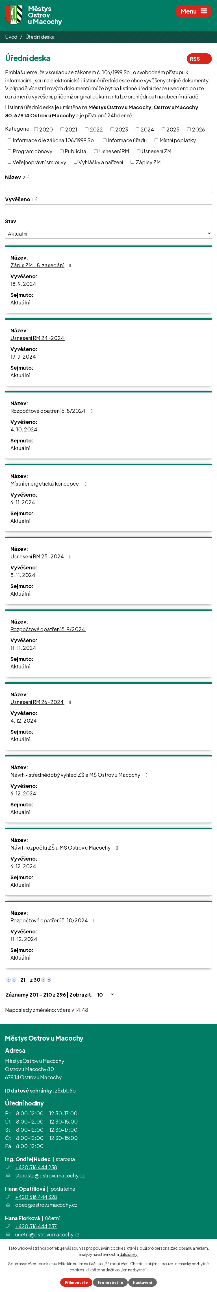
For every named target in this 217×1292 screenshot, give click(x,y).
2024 (147, 129)
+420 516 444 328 (36, 1197)
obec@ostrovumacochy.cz (46, 1204)
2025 (172, 129)
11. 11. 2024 (23, 647)
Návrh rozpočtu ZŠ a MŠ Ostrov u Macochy (65, 847)
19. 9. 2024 (23, 356)
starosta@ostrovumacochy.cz (50, 1175)
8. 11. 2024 (22, 575)
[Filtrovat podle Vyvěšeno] (108, 210)
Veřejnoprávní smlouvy (39, 162)
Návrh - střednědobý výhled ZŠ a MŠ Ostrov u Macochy (80, 774)
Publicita (75, 151)
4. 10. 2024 (23, 429)
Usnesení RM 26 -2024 (41, 702)
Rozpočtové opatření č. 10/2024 (54, 920)
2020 (46, 129)
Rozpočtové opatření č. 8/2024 (52, 410)
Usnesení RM (114, 151)
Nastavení (142, 1282)
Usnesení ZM (157, 151)
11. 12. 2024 (23, 939)
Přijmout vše (76, 1282)
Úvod (11, 37)
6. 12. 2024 (23, 793)
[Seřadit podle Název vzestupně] (28, 176)
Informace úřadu (127, 140)
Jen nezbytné (110, 1282)
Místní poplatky (178, 140)
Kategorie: (18, 128)
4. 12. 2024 (23, 720)
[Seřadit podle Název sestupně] (28, 178)
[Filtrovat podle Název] (108, 187)
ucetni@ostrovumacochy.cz (47, 1234)
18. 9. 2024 (23, 283)
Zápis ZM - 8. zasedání (41, 265)
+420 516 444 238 (36, 1167)
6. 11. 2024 (22, 502)
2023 (121, 129)
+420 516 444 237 (36, 1226)
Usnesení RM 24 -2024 (42, 338)
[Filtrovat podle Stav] (108, 233)
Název (15, 177)
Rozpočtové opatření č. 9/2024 (52, 629)
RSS (199, 58)
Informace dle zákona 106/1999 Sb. (54, 140)
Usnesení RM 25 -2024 (42, 556)
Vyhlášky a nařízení (101, 162)
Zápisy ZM (148, 162)
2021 (71, 129)
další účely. (129, 1254)
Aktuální (20, 302)
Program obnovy (32, 151)
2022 (96, 129)
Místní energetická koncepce (49, 483)
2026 (198, 129)
